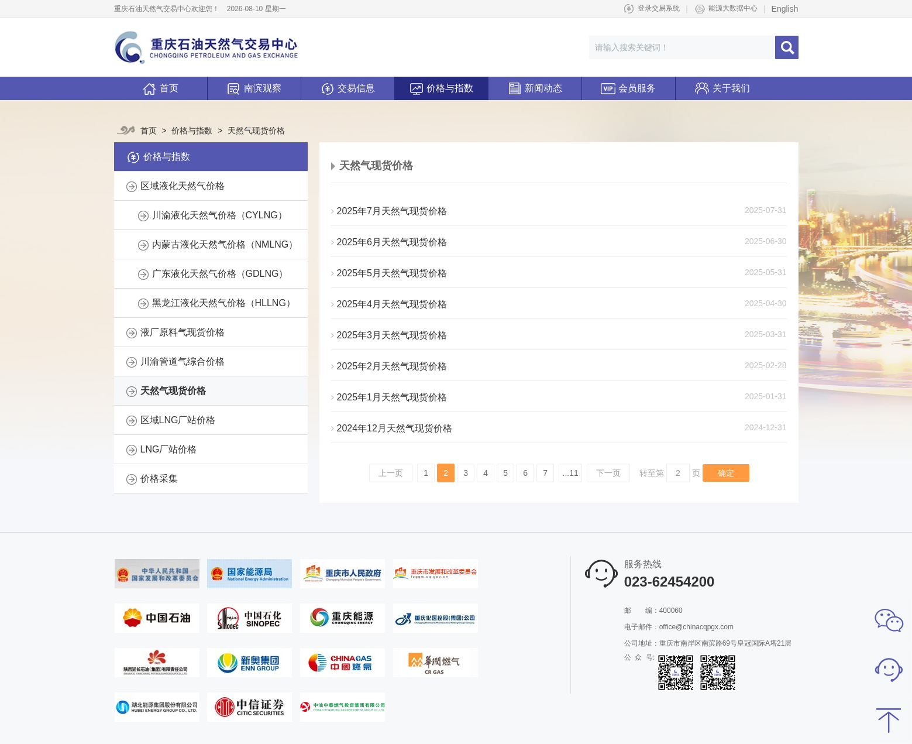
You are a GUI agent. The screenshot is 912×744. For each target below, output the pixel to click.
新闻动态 (534, 85)
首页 (160, 89)
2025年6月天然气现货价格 (389, 242)
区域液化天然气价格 (182, 186)
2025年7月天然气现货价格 (389, 211)
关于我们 (722, 85)
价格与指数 (441, 85)
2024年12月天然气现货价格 (391, 428)
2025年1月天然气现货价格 (389, 397)
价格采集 (159, 479)
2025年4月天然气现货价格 (389, 304)
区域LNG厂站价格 (178, 420)
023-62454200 (669, 581)
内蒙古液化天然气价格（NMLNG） (225, 244)
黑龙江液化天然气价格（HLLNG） (223, 303)
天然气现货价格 (252, 130)
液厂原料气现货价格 (182, 332)
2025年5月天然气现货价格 (389, 273)
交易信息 (347, 85)
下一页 (608, 473)
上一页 (390, 473)
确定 (726, 473)
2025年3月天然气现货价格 (389, 335)
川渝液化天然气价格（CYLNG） (219, 215)
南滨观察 (253, 85)
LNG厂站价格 (168, 449)
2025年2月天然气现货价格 (389, 366)
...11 (571, 473)
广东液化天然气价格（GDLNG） (220, 274)
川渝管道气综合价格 (182, 361)
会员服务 (628, 85)
